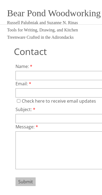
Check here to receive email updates (56, 101)
